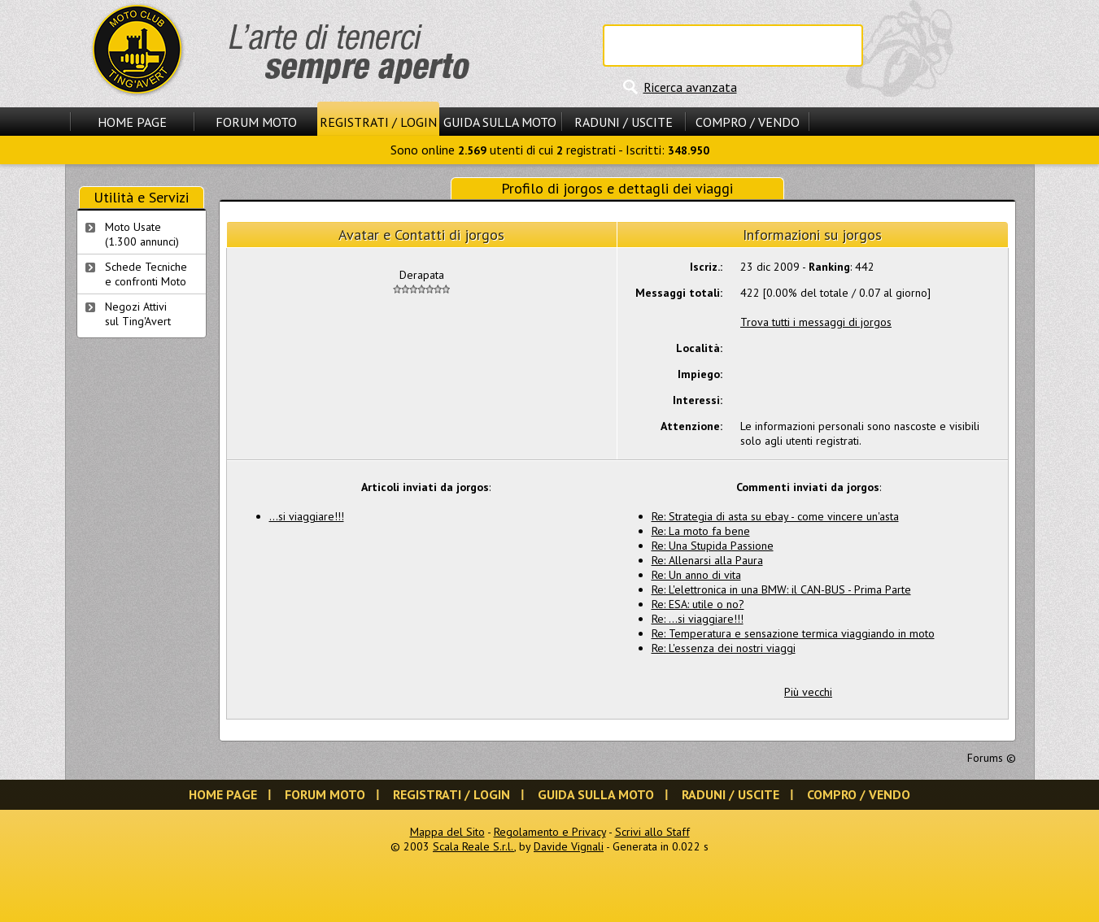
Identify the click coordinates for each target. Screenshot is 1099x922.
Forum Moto (256, 122)
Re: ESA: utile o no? (698, 604)
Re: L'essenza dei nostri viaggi (724, 648)
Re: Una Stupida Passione (713, 545)
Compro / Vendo (748, 122)
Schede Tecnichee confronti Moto (146, 274)
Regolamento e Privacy (550, 831)
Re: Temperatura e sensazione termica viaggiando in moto (793, 633)
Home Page (132, 122)
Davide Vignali (569, 846)
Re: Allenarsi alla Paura (707, 560)
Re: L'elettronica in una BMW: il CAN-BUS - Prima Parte (781, 589)
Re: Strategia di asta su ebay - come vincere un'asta (775, 516)
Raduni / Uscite (623, 122)
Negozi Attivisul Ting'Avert (138, 313)
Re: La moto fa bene (701, 531)
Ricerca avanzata (690, 87)
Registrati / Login (378, 122)
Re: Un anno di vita (696, 575)
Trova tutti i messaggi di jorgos (816, 322)
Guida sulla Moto (499, 122)
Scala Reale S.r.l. (473, 846)
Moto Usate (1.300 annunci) (142, 234)
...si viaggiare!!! (306, 516)
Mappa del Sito (447, 831)
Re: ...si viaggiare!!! (698, 618)
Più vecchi (808, 692)
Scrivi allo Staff (652, 831)
